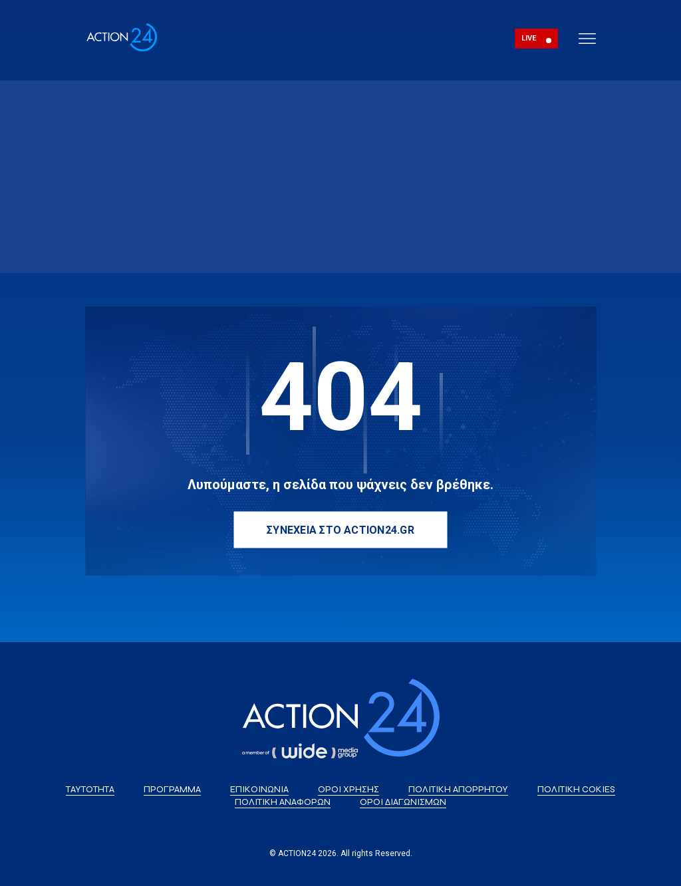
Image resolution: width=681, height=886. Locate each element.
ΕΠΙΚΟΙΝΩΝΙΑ (259, 789)
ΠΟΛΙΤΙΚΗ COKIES (576, 789)
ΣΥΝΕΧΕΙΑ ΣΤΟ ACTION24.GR (340, 529)
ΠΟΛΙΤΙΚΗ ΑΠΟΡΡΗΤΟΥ (458, 789)
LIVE (529, 38)
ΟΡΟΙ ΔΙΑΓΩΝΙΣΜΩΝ (403, 802)
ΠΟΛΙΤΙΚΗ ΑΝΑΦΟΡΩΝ (283, 802)
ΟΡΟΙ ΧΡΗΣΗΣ (348, 789)
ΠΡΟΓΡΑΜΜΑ (172, 789)
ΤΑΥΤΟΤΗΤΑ (90, 789)
